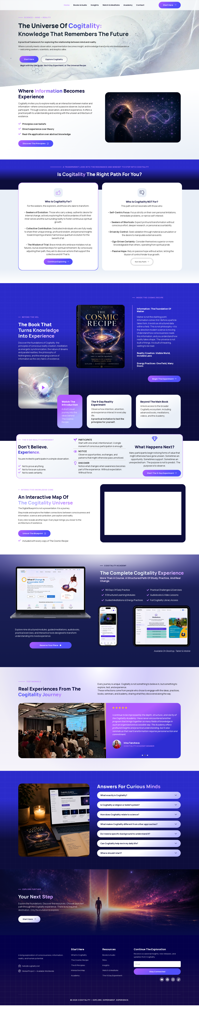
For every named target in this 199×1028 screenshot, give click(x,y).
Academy (127, 5)
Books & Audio (80, 5)
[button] (142, 775)
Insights (95, 5)
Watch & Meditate (111, 5)
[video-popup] (43, 397)
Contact (140, 5)
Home (67, 5)
